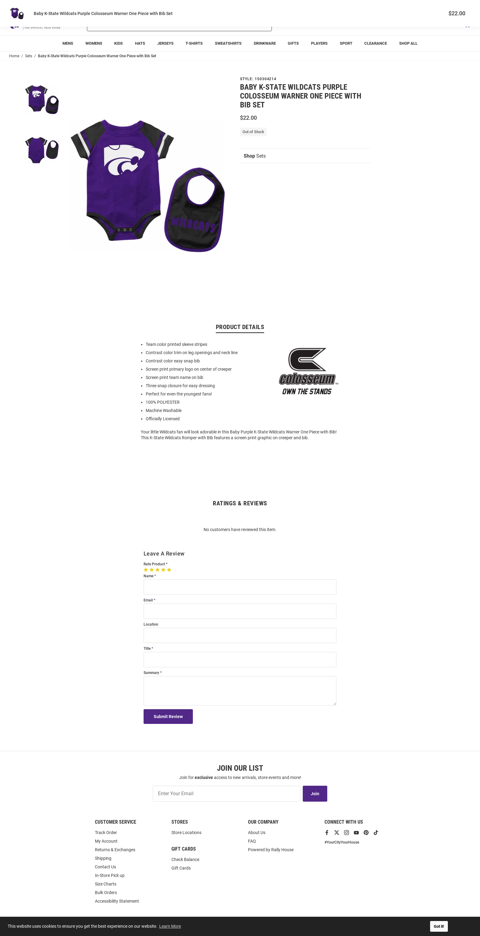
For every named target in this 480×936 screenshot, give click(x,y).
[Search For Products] (163, 24)
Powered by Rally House (271, 849)
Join (315, 793)
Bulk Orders (106, 892)
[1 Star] (146, 569)
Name (148, 576)
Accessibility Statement (117, 901)
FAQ (252, 841)
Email (148, 600)
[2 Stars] (152, 569)
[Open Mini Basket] (467, 24)
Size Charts (105, 884)
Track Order (425, 6)
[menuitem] (67, 43)
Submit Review (168, 716)
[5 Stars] (170, 569)
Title (147, 649)
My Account (106, 841)
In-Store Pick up (110, 875)
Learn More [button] (170, 926)
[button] (398, 24)
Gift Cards (181, 868)
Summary (151, 673)
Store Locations (186, 832)
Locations (462, 6)
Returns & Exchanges (115, 849)
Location (151, 625)
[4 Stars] (164, 569)
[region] (240, 390)
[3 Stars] (158, 569)
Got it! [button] (439, 926)
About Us (256, 832)
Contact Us (105, 866)
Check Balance (185, 859)
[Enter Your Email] (226, 794)
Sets (255, 156)
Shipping (103, 858)
